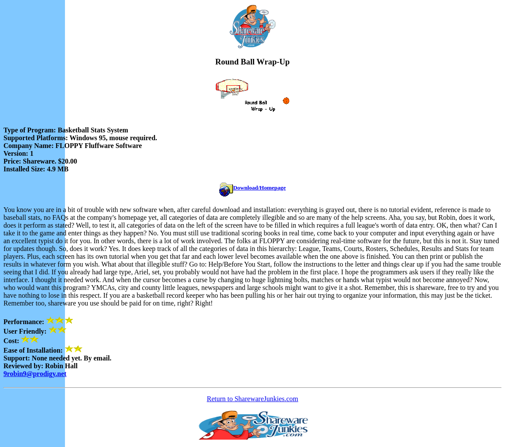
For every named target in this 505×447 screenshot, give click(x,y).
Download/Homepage (259, 187)
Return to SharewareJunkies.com (252, 398)
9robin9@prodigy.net (34, 373)
